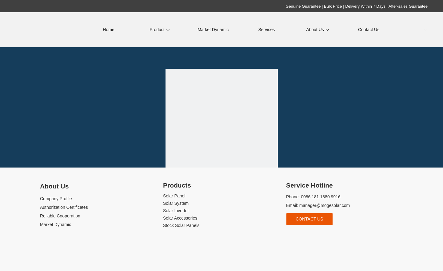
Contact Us (309, 218)
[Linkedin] (300, 235)
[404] (222, 125)
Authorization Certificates (64, 207)
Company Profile (56, 198)
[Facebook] (290, 235)
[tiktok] (321, 235)
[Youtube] (310, 235)
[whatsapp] (331, 235)
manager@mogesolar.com (324, 205)
